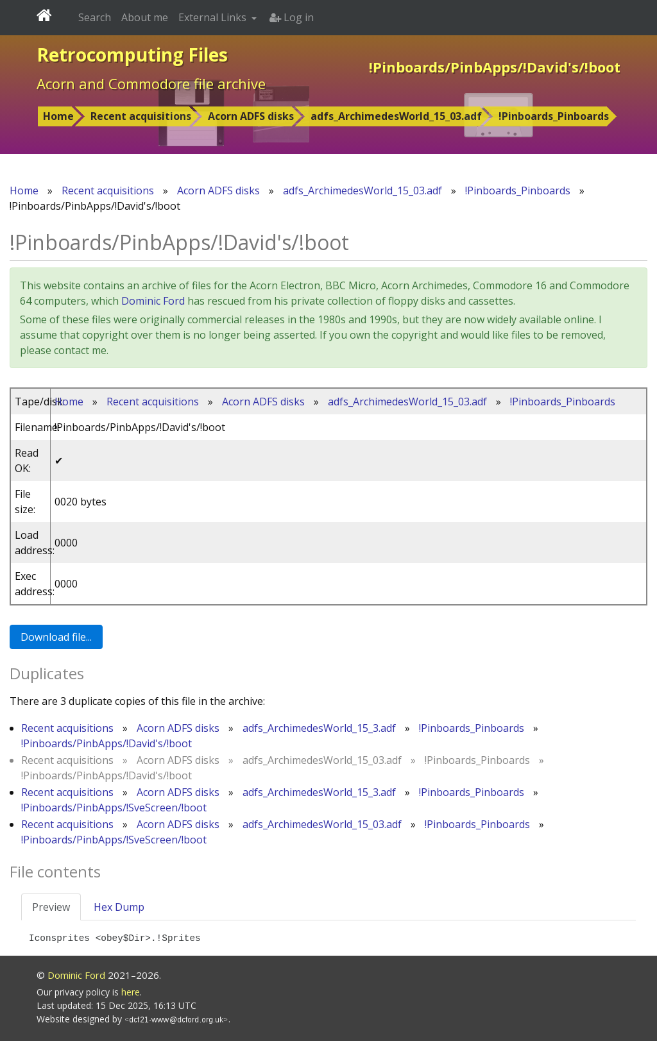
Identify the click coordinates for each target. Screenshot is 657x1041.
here (130, 992)
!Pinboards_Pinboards (554, 116)
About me (144, 17)
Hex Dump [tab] (119, 907)
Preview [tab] (51, 907)
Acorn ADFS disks (251, 116)
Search (94, 17)
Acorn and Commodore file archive (151, 83)
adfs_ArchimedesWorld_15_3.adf (319, 728)
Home (58, 116)
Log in (291, 17)
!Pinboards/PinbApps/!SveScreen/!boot (114, 807)
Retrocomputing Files (132, 54)
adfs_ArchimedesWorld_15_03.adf (396, 116)
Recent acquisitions (140, 116)
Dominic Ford (153, 301)
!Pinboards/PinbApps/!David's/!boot (106, 743)
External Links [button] (213, 17)
